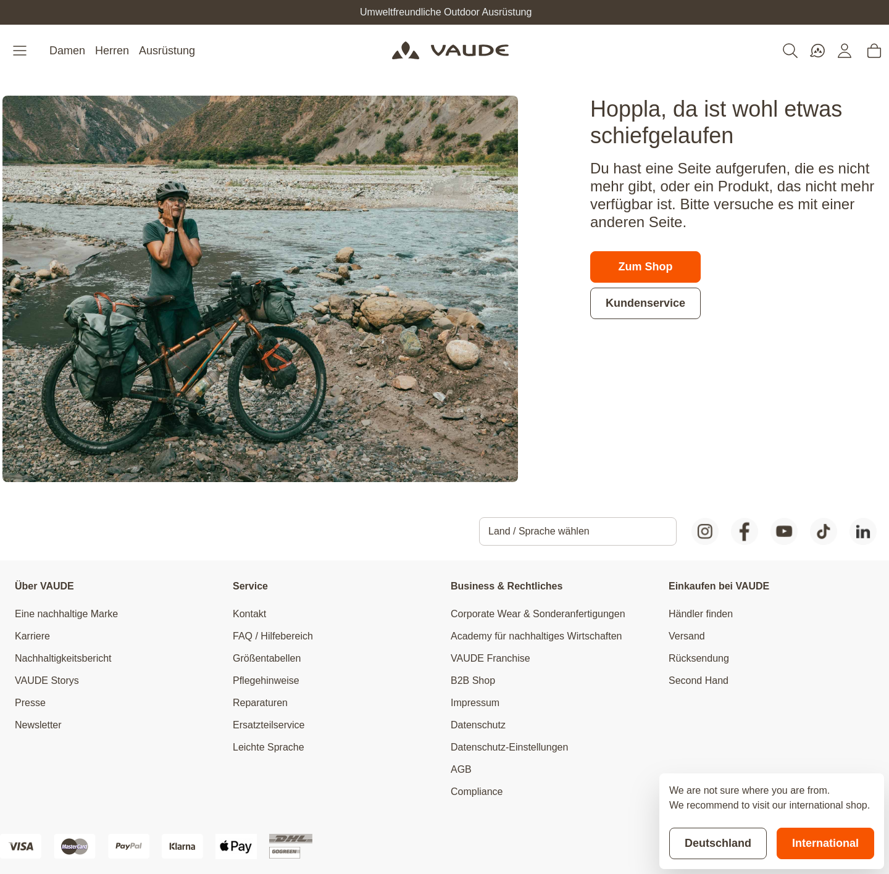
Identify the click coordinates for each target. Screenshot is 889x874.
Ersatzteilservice (268, 725)
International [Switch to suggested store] (825, 843)
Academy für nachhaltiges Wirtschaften (536, 636)
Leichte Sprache (268, 747)
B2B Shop (473, 680)
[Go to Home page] (450, 50)
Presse (30, 702)
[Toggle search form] (790, 50)
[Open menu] (21, 50)
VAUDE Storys (47, 680)
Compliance (477, 791)
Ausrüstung (167, 50)
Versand (687, 636)
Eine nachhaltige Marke (66, 614)
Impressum (475, 702)
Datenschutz (478, 725)
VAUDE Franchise (490, 658)
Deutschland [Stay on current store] (718, 843)
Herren (112, 50)
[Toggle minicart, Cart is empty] (874, 50)
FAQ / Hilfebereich (273, 636)
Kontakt (249, 614)
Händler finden (701, 614)
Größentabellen (267, 658)
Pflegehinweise (266, 680)
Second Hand (698, 680)
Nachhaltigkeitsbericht (63, 658)
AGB (461, 769)
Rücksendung (699, 658)
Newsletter (38, 725)
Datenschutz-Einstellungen (509, 747)
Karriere (32, 636)
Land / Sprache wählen (539, 531)
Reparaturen (260, 702)
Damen (67, 50)
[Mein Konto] (844, 50)
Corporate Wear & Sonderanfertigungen (538, 614)
